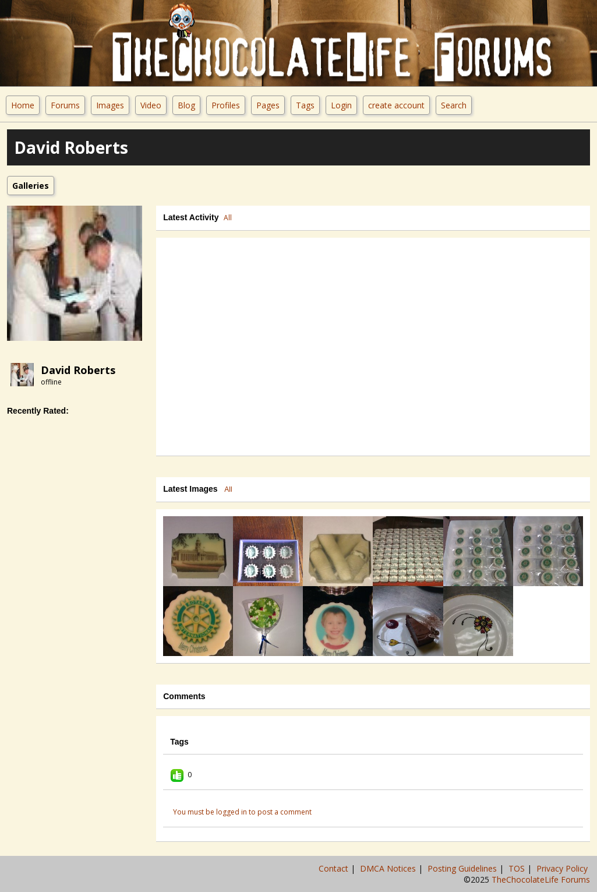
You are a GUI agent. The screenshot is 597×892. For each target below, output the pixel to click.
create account (396, 105)
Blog (186, 105)
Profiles (225, 105)
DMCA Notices (389, 868)
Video (150, 105)
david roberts (78, 370)
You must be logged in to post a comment (242, 812)
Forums (65, 105)
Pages (268, 105)
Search (454, 105)
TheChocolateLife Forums (541, 879)
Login (341, 105)
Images (110, 105)
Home (22, 105)
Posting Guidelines (463, 868)
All (228, 218)
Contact (335, 868)
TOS (517, 868)
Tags (305, 105)
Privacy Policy (563, 868)
